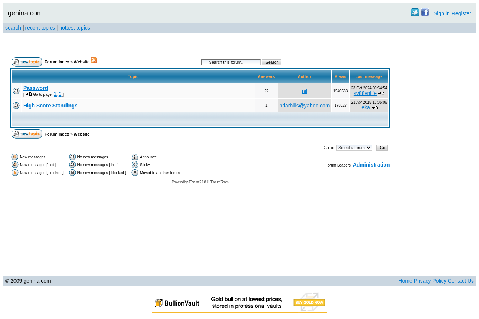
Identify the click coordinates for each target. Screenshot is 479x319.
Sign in (442, 13)
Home (405, 281)
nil (304, 91)
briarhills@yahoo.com (305, 106)
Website (81, 62)
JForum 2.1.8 (197, 182)
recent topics (40, 28)
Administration (371, 165)
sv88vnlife (365, 93)
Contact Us (461, 281)
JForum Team (219, 182)
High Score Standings (50, 106)
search (13, 28)
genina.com (25, 13)
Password (35, 88)
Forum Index (57, 62)
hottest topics (74, 28)
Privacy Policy (430, 281)
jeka (365, 107)
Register (461, 13)
